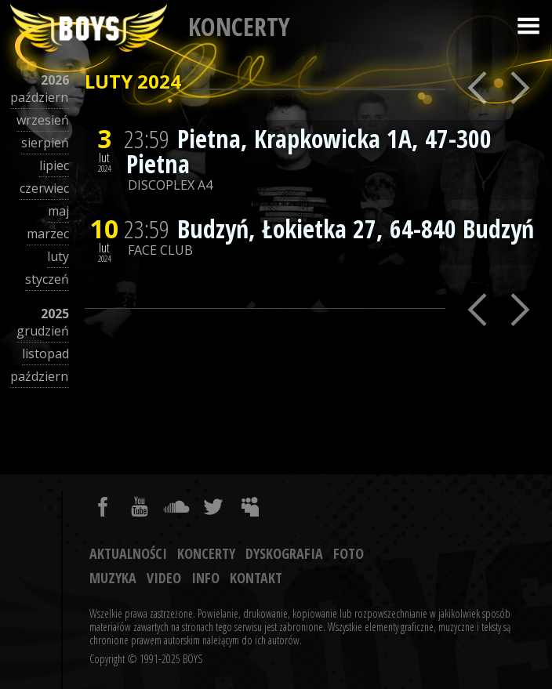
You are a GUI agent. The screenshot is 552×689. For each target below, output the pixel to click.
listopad (45, 353)
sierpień (45, 142)
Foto (348, 553)
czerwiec (44, 188)
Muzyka (112, 577)
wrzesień (42, 120)
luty (58, 256)
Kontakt (256, 577)
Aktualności (128, 553)
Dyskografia (284, 553)
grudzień (42, 330)
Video (164, 577)
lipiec (54, 165)
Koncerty (206, 553)
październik (44, 97)
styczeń (47, 279)
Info (205, 577)
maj (58, 210)
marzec (48, 233)
